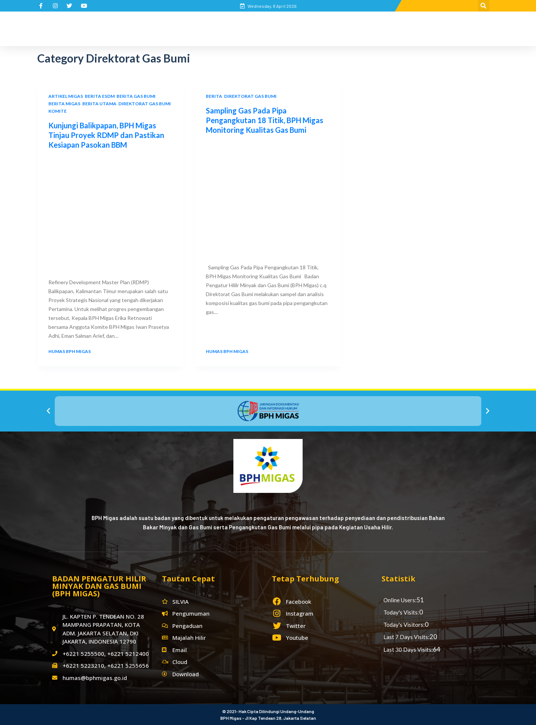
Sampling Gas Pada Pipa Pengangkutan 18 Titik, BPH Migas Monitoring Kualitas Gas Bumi (264, 120)
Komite (57, 111)
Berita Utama (99, 103)
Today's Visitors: (404, 624)
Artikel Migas (65, 96)
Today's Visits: (401, 612)
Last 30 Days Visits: (408, 649)
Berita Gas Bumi (136, 96)
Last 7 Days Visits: (406, 636)
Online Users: (400, 600)
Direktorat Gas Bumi (144, 103)
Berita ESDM (100, 96)
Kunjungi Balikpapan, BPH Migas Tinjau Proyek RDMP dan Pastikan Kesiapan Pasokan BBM (106, 135)
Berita (214, 96)
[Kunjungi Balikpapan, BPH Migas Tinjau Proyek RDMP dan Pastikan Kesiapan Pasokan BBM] (110, 212)
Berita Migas (64, 103)
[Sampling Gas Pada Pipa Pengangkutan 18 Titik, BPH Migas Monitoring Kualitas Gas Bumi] (268, 197)
